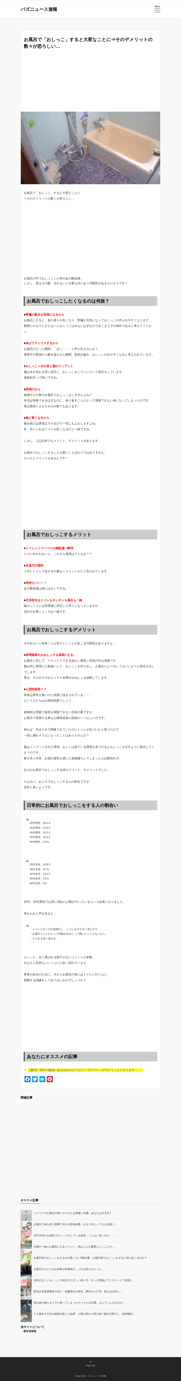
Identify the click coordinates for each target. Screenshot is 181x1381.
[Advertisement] (90, 83)
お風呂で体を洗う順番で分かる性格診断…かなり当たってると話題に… (75, 1224)
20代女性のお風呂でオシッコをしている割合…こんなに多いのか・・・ (75, 1235)
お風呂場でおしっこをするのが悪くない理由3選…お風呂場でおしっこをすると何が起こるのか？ (90, 1257)
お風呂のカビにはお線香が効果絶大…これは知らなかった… (69, 1269)
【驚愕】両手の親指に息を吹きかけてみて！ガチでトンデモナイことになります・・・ (85, 1070)
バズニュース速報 (39, 9)
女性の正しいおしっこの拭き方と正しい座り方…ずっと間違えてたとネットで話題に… (84, 1280)
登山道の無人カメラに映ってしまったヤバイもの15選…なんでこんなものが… (79, 1302)
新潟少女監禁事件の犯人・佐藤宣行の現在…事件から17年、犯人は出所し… (78, 1291)
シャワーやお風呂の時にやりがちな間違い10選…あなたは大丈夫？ (73, 1213)
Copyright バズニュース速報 (90, 1376)
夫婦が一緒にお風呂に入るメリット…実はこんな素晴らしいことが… (74, 1246)
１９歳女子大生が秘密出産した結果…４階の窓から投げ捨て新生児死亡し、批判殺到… (84, 1313)
